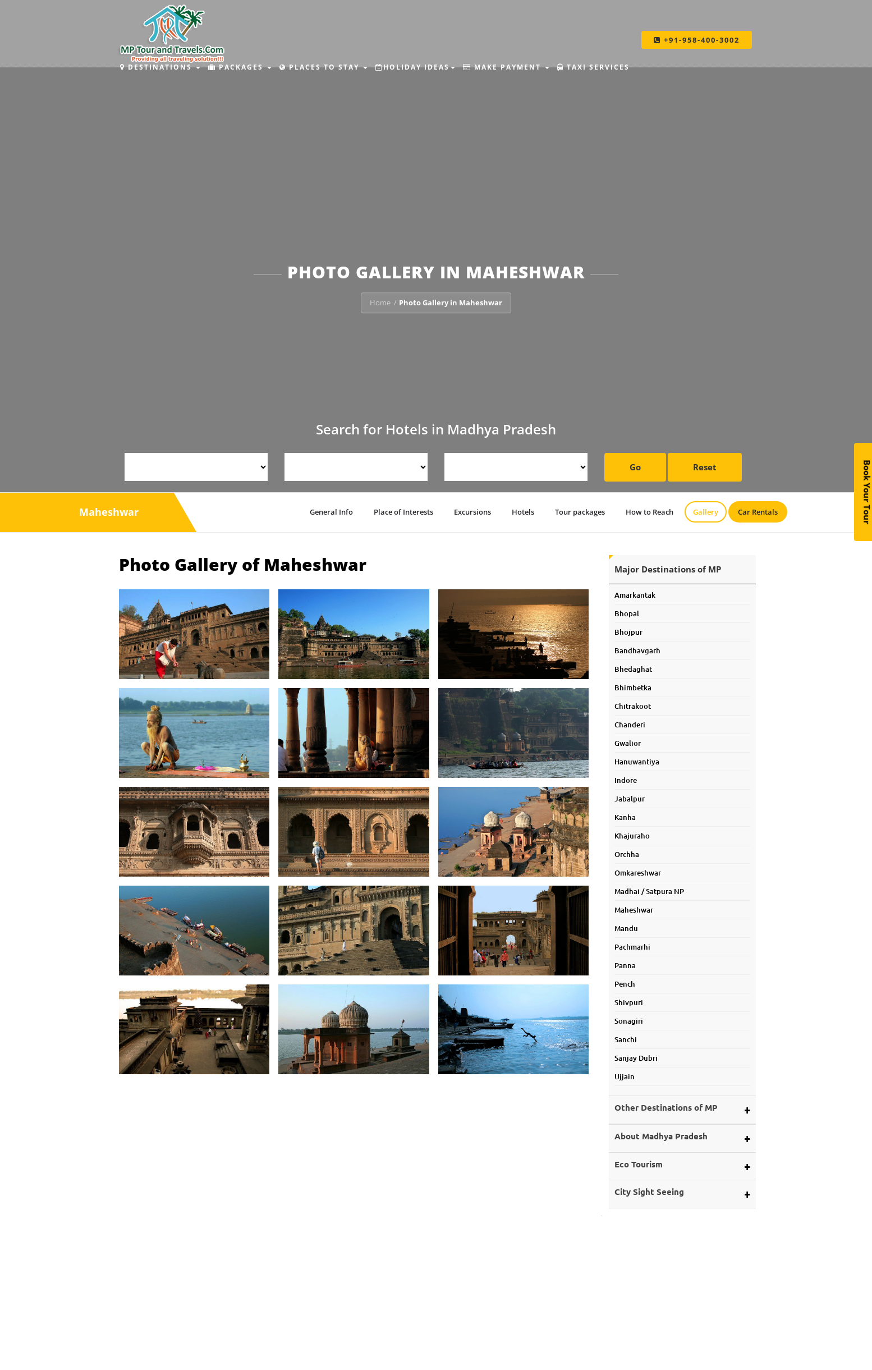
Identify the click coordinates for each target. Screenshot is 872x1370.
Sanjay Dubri (636, 1058)
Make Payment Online (647, 1337)
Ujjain (624, 1076)
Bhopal (626, 613)
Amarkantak (634, 595)
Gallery (705, 512)
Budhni (457, 1350)
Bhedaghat (633, 669)
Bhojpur (628, 632)
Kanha (625, 817)
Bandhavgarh (637, 650)
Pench (624, 984)
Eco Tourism (638, 1164)
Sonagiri (628, 1021)
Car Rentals (758, 512)
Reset (705, 467)
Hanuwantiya (636, 762)
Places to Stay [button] (323, 67)
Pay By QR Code (636, 1363)
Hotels (523, 512)
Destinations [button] (160, 67)
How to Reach (649, 512)
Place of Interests (403, 512)
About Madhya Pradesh (661, 1136)
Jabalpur (629, 799)
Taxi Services (593, 67)
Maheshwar (633, 910)
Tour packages (580, 512)
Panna (625, 965)
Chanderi (629, 725)
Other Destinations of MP (666, 1107)
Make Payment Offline (647, 1350)
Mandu (626, 928)
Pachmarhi (632, 947)
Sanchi (625, 1039)
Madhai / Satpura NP (649, 891)
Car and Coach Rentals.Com (329, 1363)
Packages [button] (240, 67)
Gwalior (627, 743)
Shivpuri (628, 1002)
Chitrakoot (632, 706)
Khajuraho (632, 836)
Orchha (626, 854)
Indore (625, 780)
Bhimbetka (632, 687)
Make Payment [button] (506, 67)
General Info (331, 512)
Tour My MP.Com (310, 1350)
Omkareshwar (637, 873)
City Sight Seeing (649, 1191)
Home (380, 302)
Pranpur (459, 1363)
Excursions (473, 512)
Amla (453, 1337)
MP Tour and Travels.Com (325, 1337)
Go (635, 467)
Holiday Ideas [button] (415, 67)
